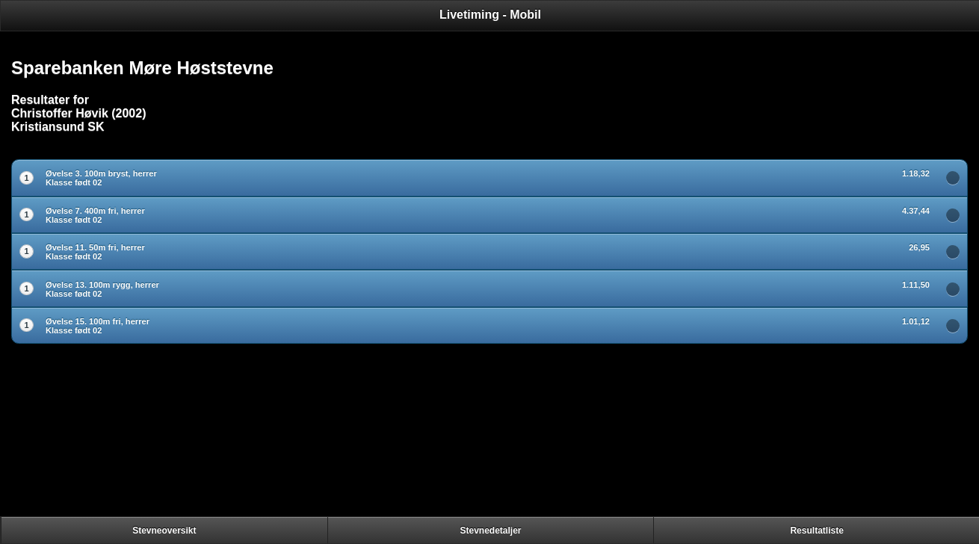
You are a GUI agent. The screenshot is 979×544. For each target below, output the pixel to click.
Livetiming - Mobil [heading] (490, 14)
